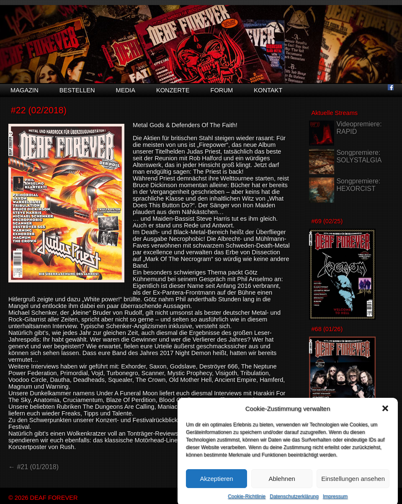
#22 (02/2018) (39, 110)
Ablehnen (281, 481)
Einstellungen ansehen (353, 481)
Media (125, 90)
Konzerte (173, 90)
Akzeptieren (216, 481)
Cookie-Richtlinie (246, 499)
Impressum (335, 499)
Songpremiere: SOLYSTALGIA (358, 156)
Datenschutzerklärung (294, 499)
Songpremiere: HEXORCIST (358, 185)
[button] (385, 411)
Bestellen (77, 90)
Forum (221, 90)
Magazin (24, 90)
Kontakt (268, 90)
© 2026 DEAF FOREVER (43, 497)
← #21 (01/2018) (33, 466)
